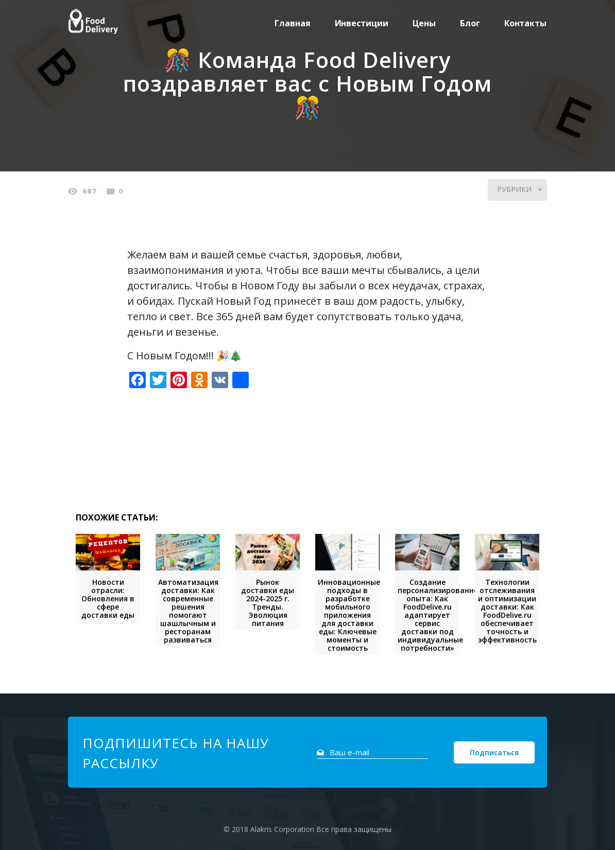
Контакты (525, 23)
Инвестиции (361, 23)
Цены (424, 23)
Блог (470, 23)
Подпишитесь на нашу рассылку (175, 753)
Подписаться (494, 752)
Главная (292, 23)
